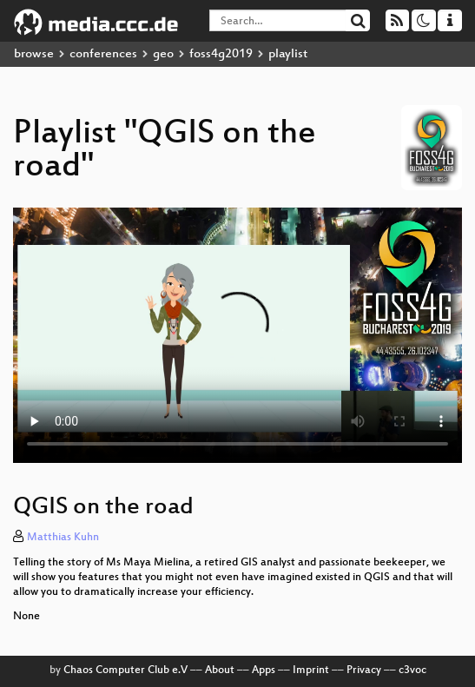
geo (163, 54)
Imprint (311, 670)
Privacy (363, 670)
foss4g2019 (221, 54)
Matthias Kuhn (63, 538)
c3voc (412, 670)
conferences (103, 54)
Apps (263, 670)
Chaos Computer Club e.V (125, 670)
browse (34, 54)
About (219, 670)
